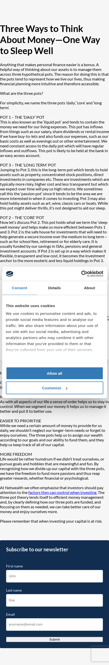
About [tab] (89, 287)
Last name (14, 590)
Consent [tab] (19, 287)
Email (10, 614)
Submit (54, 639)
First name (14, 566)
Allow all (54, 373)
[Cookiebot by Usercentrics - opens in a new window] (81, 274)
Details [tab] (54, 287)
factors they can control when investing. (62, 492)
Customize (54, 388)
